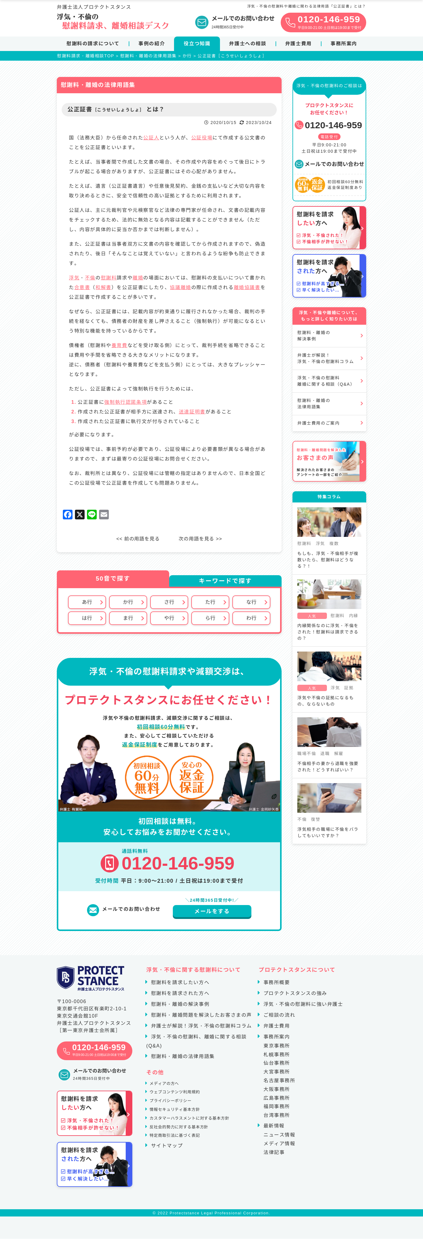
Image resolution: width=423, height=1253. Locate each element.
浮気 (74, 280)
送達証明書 (192, 414)
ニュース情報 (279, 1138)
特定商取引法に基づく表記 (182, 1153)
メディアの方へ (168, 1088)
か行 (128, 605)
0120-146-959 (328, 127)
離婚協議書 (247, 289)
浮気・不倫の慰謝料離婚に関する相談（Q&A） (326, 383)
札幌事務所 (276, 1058)
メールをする (212, 915)
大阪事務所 (276, 1092)
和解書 (103, 289)
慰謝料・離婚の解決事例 (313, 338)
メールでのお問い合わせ (329, 166)
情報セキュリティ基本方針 (182, 1121)
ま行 (128, 621)
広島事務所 (276, 1101)
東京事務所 (276, 1049)
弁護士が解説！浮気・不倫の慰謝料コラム (325, 360)
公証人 (151, 140)
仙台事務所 (276, 1067)
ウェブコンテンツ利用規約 (182, 1099)
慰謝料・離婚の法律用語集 (313, 406)
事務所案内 (344, 43)
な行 (251, 605)
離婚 (138, 280)
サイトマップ (166, 1164)
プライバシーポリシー (176, 1110)
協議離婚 (180, 289)
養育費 (119, 347)
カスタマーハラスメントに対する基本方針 (200, 1132)
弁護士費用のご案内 (318, 425)
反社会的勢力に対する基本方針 (187, 1143)
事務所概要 (276, 986)
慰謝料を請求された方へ (179, 997)
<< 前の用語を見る (136, 541)
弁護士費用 (298, 43)
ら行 (210, 621)
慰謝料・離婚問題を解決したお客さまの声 (200, 1018)
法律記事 (274, 1156)
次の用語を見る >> (202, 541)
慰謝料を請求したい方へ (179, 986)
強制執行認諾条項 (125, 404)
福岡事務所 (276, 1110)
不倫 (90, 280)
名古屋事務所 (279, 1084)
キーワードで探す (225, 583)
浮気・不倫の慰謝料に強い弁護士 (302, 1007)
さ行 (169, 605)
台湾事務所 (276, 1118)
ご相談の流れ (278, 1018)
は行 (87, 621)
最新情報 (273, 1129)
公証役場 (201, 140)
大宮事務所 (276, 1075)
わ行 (251, 621)
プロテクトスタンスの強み (294, 997)
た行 (210, 605)
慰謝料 (109, 280)
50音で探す (113, 581)
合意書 (82, 289)
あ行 (87, 605)
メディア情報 (279, 1147)
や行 (169, 621)
